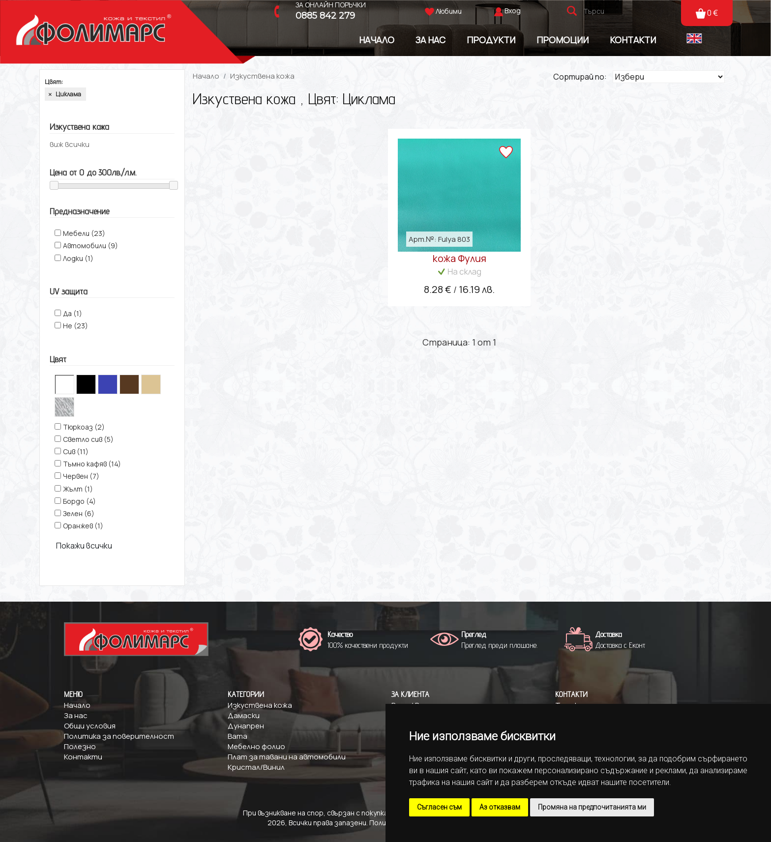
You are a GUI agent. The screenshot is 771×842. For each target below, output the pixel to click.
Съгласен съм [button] (439, 807)
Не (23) (75, 325)
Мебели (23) (84, 233)
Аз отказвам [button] (499, 807)
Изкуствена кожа (262, 76)
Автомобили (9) (90, 245)
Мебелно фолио (256, 746)
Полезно (80, 746)
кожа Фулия (459, 258)
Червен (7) (81, 476)
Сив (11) (76, 451)
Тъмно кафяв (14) (92, 463)
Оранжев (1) (83, 525)
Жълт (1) (78, 489)
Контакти (633, 39)
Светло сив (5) (88, 439)
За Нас (430, 39)
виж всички (69, 144)
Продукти (491, 39)
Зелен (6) (78, 513)
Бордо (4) (79, 501)
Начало (376, 39)
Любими (443, 11)
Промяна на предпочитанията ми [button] (592, 807)
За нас (76, 715)
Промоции (562, 39)
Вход (512, 10)
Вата (237, 736)
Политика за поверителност (119, 736)
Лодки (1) (78, 258)
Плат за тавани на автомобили (287, 757)
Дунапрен (246, 726)
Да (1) (72, 313)
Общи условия (90, 726)
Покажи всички (84, 545)
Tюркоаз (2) (84, 427)
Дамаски (244, 715)
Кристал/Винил (256, 767)
